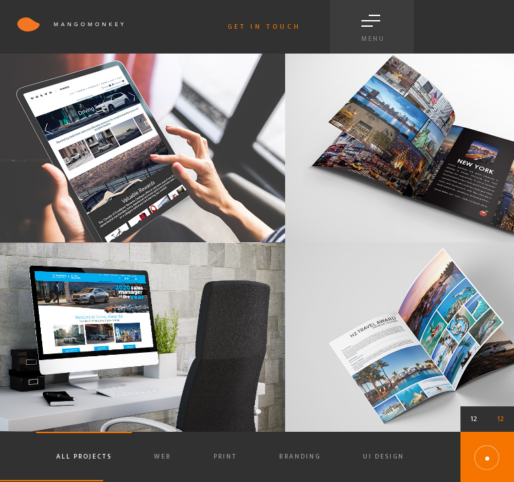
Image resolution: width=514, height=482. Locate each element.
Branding (300, 456)
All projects (84, 456)
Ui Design (383, 456)
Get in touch (264, 26)
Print (225, 456)
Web (162, 456)
